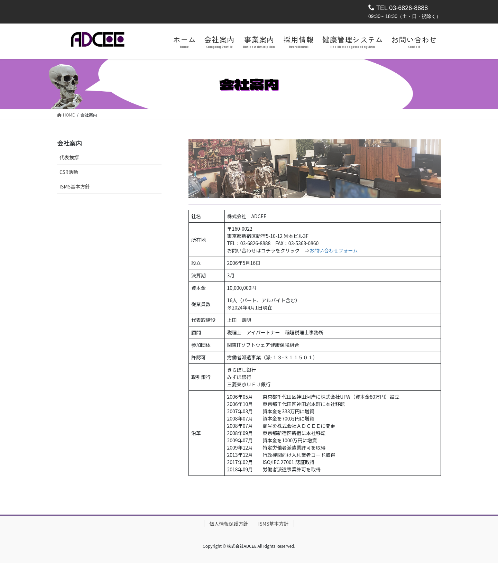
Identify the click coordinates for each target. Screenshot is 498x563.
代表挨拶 (69, 157)
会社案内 (69, 142)
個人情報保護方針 (228, 523)
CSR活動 (68, 171)
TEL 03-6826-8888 (398, 7)
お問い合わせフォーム (334, 250)
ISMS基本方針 (74, 186)
